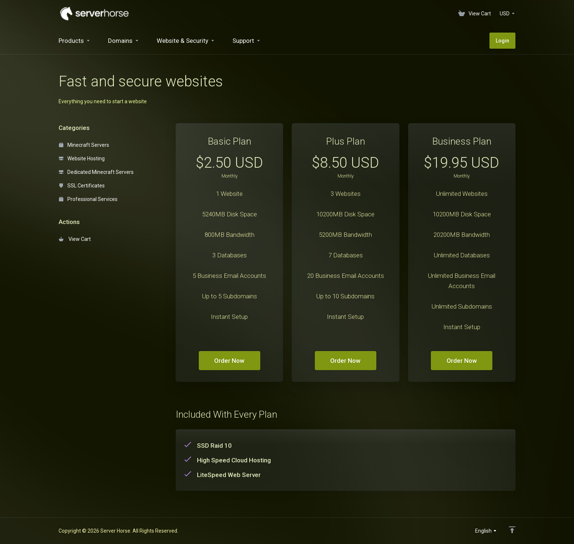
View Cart (75, 239)
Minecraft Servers (84, 145)
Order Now (229, 360)
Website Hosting (82, 158)
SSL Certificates (82, 186)
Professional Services (88, 199)
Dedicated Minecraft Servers (96, 172)
